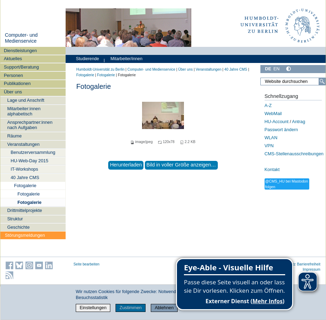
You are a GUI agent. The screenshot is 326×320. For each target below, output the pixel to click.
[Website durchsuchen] (292, 81)
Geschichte (18, 227)
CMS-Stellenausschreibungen (294, 153)
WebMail (273, 113)
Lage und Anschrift (25, 100)
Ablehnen (164, 307)
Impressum (311, 269)
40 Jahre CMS (24, 177)
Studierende (87, 58)
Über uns (13, 91)
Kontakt (272, 169)
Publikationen (17, 83)
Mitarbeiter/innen (126, 58)
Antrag (298, 121)
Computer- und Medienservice (21, 38)
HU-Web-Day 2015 (29, 160)
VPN (269, 145)
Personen (13, 75)
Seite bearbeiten (87, 264)
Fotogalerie (25, 185)
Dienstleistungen (20, 50)
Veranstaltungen (23, 144)
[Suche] (322, 81)
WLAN (271, 137)
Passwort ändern (281, 129)
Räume (14, 135)
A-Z (268, 105)
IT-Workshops (24, 169)
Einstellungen (93, 307)
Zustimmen (131, 307)
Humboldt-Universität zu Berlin (100, 69)
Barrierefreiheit (308, 264)
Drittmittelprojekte (24, 210)
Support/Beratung (21, 67)
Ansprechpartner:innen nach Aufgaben (29, 125)
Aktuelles (13, 58)
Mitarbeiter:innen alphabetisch (23, 111)
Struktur (15, 218)
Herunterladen (126, 165)
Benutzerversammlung (32, 152)
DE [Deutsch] (268, 68)
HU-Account (277, 121)
